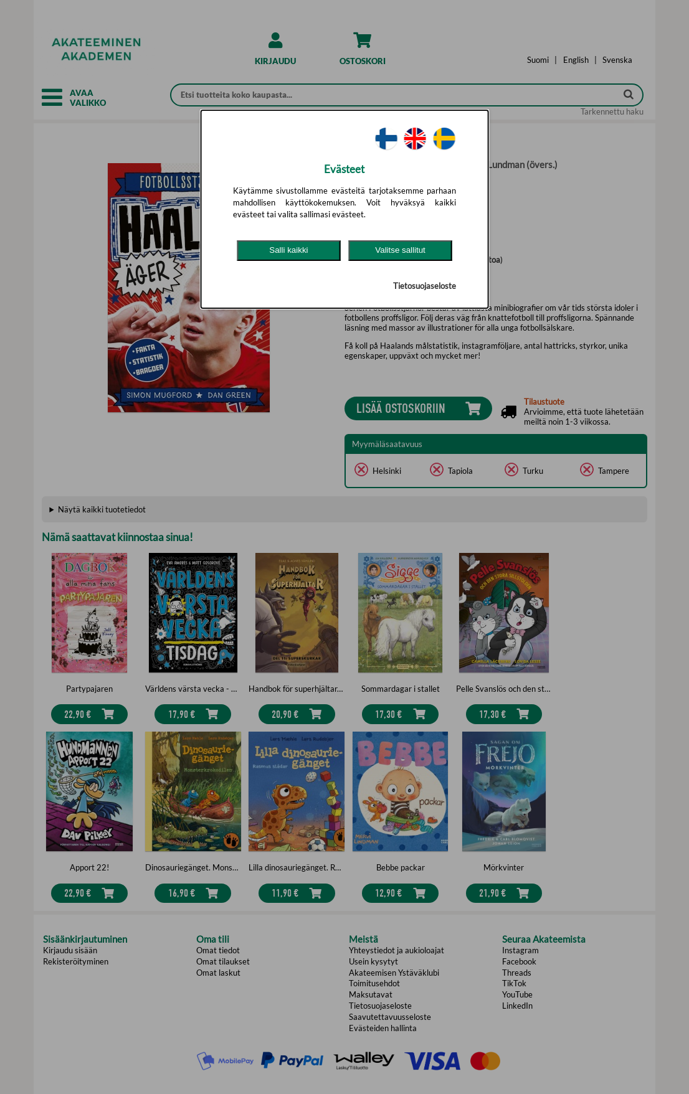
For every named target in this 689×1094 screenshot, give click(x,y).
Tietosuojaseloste (424, 286)
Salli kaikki (288, 250)
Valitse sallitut (400, 250)
